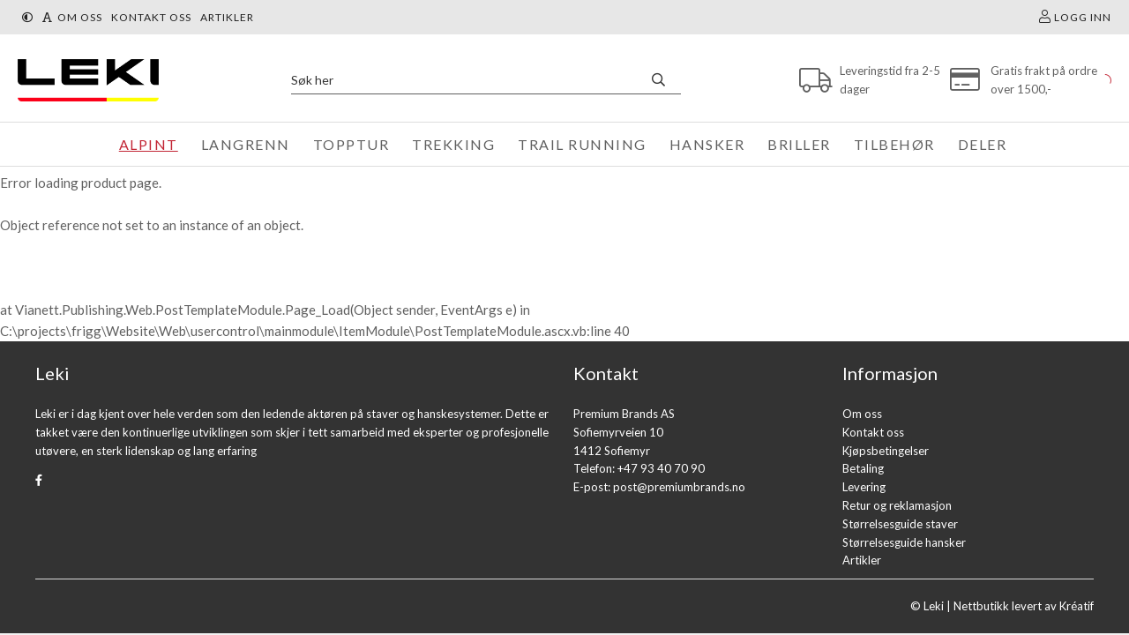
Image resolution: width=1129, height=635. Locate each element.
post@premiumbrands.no (679, 487)
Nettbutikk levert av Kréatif (1023, 606)
